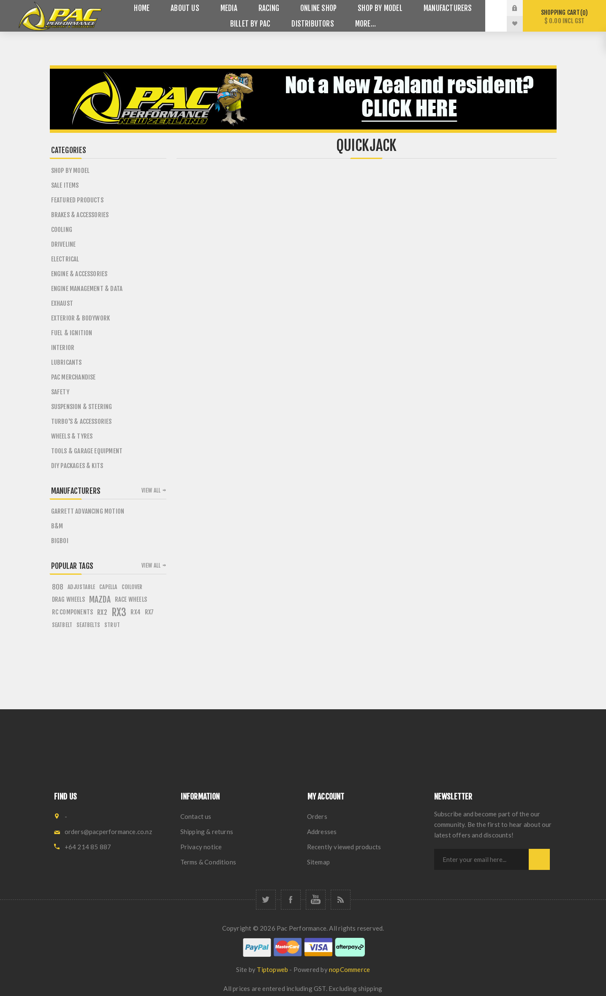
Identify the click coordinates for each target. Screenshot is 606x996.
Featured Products (77, 200)
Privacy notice (201, 847)
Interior (63, 348)
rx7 (149, 612)
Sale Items (65, 185)
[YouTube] (316, 900)
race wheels (131, 599)
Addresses (322, 831)
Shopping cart (564, 16)
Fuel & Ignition (71, 333)
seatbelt (62, 624)
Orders (317, 816)
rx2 (102, 612)
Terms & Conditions (208, 862)
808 (58, 587)
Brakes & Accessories (80, 215)
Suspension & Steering (81, 407)
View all (151, 490)
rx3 (119, 612)
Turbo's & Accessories (81, 421)
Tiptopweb (272, 969)
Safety (60, 392)
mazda (100, 600)
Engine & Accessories (79, 274)
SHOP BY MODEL (70, 171)
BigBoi (59, 541)
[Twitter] (266, 900)
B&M (57, 526)
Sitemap (318, 862)
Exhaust (62, 303)
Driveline (63, 244)
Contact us (196, 816)
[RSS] (341, 900)
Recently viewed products (344, 847)
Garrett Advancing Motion (88, 511)
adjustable (81, 586)
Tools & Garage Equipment (87, 451)
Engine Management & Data (87, 289)
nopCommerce (349, 969)
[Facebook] (291, 900)
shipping (370, 988)
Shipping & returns (207, 831)
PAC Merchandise (73, 377)
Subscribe (539, 859)
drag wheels (68, 599)
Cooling (61, 230)
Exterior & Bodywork (80, 318)
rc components (72, 612)
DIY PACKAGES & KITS (77, 466)
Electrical (65, 259)
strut (112, 624)
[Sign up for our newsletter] (481, 859)
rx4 (135, 612)
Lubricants (66, 362)
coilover (132, 586)
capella (108, 586)
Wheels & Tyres (72, 436)
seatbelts (88, 624)
